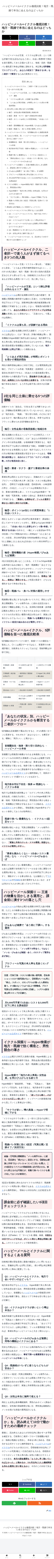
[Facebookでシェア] (27, 37)
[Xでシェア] (10, 37)
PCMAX (17, 900)
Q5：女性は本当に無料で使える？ (22, 253)
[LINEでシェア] (27, 43)
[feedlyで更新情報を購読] (14, 1523)
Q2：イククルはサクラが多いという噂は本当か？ (28, 239)
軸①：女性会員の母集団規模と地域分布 (25, 114)
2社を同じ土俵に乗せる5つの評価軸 (21, 110)
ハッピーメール (9, 315)
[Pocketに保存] (10, 43)
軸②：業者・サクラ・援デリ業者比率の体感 (26, 117)
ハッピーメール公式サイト (14, 793)
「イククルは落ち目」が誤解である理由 (25, 100)
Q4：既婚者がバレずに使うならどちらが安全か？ (28, 250)
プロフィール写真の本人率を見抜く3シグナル (27, 188)
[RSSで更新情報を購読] (39, 1523)
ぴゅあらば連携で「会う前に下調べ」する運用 (27, 185)
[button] (44, 43)
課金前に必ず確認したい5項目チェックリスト (25, 226)
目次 (24, 81)
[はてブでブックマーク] (44, 37)
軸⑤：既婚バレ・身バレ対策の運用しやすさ (26, 134)
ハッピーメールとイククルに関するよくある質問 (26, 229)
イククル (6, 351)
